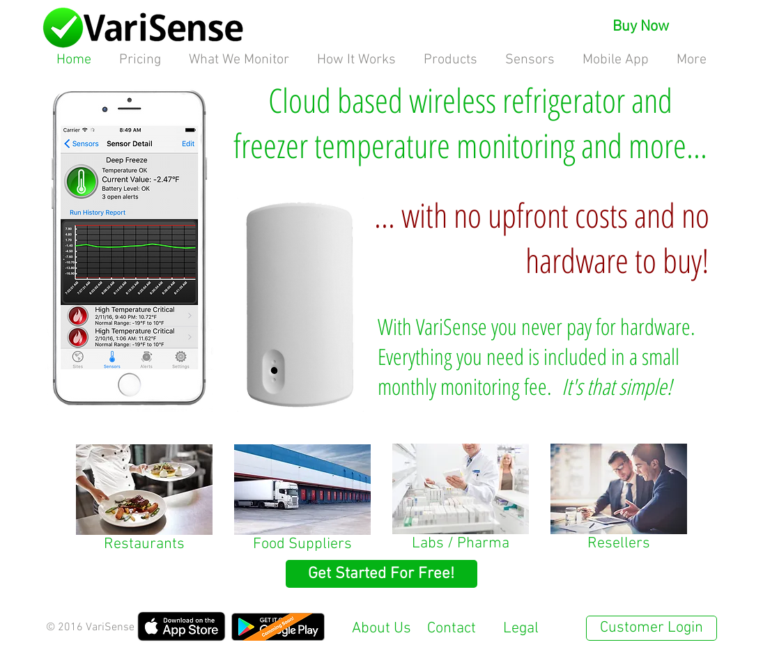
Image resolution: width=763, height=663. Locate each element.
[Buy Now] (641, 27)
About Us (381, 628)
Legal (521, 628)
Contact (451, 628)
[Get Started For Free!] (381, 574)
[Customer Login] (651, 628)
